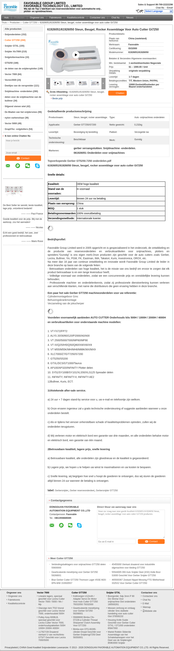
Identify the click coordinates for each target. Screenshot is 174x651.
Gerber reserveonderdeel (82, 490)
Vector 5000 (11, 123)
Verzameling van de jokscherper (66, 303)
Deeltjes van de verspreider (19, 85)
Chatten (118, 93)
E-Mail (145, 603)
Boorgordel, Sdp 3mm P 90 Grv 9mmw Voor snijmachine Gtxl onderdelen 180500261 (122, 600)
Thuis (4, 22)
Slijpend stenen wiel (15, 106)
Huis (6, 17)
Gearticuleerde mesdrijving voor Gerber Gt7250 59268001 (86, 611)
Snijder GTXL (12, 46)
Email (170, 7)
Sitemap (146, 607)
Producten (19, 17)
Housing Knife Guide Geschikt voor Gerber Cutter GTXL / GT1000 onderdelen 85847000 (121, 624)
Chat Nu (160, 7)
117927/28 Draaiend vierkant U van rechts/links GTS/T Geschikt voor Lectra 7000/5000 (52, 636)
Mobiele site (149, 611)
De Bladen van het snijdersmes (21, 112)
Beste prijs (57, 98)
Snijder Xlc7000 (13, 51)
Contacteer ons (97, 17)
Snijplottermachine (15, 57)
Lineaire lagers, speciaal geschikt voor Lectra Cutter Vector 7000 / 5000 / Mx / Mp (51, 600)
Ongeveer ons (37, 17)
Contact (23, 158)
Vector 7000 (11, 74)
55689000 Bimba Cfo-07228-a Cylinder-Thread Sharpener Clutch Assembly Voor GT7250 (86, 621)
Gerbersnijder (61, 490)
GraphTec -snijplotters (16, 129)
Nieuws (129, 17)
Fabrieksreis (55, 17)
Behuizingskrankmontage (62, 299)
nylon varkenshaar (14, 117)
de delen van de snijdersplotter (21, 68)
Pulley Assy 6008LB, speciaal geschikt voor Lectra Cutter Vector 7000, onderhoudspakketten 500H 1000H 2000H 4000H (51, 623)
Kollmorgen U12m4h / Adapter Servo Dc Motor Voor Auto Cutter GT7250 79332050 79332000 (85, 600)
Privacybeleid (11, 647)
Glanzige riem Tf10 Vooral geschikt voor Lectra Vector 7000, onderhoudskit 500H (51, 611)
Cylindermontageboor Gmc (63, 296)
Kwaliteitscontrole (75, 17)
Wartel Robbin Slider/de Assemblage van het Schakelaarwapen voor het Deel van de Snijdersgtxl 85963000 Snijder (121, 637)
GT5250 (9, 63)
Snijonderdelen (13, 34)
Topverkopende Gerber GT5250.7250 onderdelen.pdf (79, 160)
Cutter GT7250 (30, 22)
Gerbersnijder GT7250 (107, 490)
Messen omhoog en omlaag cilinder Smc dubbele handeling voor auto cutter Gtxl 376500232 (121, 612)
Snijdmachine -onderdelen (18, 91)
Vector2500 (10, 80)
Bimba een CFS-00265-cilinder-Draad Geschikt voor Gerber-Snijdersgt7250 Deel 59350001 (87, 633)
